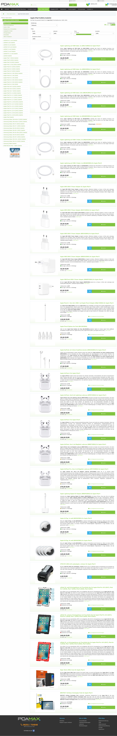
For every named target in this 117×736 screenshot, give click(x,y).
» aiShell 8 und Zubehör (9, 42)
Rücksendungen (83, 725)
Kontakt (101, 727)
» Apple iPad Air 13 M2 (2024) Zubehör (13, 80)
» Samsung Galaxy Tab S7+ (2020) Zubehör (14, 126)
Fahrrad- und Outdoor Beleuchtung (18, 9)
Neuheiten (7, 9)
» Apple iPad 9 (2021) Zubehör (11, 20)
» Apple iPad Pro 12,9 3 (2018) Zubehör (13, 104)
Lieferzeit (81, 724)
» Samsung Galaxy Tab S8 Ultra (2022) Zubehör (15, 132)
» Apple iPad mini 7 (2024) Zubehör (12, 91)
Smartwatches (63, 9)
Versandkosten (69, 59)
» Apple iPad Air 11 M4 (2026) (10, 77)
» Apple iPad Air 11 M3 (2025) (10, 75)
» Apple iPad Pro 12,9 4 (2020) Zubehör (13, 106)
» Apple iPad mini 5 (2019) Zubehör (12, 86)
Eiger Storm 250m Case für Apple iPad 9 (72, 670)
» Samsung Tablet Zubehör (9, 143)
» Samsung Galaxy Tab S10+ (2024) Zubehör (14, 139)
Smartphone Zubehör (32, 9)
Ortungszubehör (7, 32)
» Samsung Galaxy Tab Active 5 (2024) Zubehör (15, 121)
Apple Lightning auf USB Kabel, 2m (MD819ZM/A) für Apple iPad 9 (80, 69)
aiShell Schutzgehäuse (9, 25)
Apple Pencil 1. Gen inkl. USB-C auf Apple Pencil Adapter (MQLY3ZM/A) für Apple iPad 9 (86, 303)
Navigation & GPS (54, 9)
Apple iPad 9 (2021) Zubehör (23, 13)
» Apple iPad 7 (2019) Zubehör (10, 58)
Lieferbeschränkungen (84, 722)
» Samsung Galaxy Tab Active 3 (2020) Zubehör (15, 119)
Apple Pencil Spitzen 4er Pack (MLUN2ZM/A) (73, 326)
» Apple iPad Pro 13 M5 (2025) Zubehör (13, 115)
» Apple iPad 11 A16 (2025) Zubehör (12, 64)
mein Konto (72, 0)
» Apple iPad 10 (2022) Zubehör (11, 62)
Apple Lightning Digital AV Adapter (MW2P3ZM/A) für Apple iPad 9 (80, 493)
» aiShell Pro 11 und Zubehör (10, 53)
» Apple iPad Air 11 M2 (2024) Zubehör (13, 73)
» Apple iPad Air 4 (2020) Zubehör (11, 69)
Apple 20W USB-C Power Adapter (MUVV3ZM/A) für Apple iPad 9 (79, 210)
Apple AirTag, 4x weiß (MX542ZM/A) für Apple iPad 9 (76, 540)
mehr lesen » (91, 51)
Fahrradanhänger (81, 9)
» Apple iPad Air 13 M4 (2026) (10, 84)
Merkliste (62, 720)
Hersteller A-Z (90, 9)
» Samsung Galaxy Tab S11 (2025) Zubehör (14, 141)
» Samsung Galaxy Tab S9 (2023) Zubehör (13, 134)
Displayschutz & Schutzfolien (10, 29)
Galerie (107, 24)
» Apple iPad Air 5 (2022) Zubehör (11, 71)
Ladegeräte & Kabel (8, 31)
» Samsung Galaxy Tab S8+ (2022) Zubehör (14, 130)
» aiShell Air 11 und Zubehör (10, 40)
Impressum (101, 729)
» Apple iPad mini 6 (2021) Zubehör (12, 88)
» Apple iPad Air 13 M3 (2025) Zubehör (13, 82)
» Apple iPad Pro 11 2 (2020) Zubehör (12, 95)
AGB (100, 722)
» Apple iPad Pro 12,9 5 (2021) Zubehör (13, 108)
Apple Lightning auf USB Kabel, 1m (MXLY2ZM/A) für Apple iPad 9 (80, 46)
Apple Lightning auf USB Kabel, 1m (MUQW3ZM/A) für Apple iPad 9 (80, 116)
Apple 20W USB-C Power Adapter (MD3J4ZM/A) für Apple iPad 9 (79, 233)
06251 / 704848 (30, 725)
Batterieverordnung (103, 720)
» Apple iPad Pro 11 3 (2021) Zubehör (12, 97)
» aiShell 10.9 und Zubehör (9, 47)
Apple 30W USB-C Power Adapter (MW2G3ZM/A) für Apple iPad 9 (79, 256)
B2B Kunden (101, 0)
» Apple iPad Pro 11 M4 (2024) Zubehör (13, 101)
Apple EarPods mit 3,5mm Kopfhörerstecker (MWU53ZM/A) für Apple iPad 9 (83, 350)
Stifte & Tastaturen (8, 36)
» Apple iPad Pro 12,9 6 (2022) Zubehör (13, 110)
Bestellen (103, 82)
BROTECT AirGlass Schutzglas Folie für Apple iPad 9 (76, 693)
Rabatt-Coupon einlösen (66, 722)
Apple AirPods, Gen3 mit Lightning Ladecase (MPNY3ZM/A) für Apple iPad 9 (83, 395)
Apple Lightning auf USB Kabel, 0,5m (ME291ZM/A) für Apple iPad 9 (80, 92)
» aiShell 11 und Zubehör (9, 49)
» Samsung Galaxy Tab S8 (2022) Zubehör (13, 128)
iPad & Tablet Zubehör (43, 9)
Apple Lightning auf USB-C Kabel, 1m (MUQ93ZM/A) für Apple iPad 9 (81, 163)
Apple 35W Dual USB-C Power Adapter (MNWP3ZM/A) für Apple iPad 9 (81, 279)
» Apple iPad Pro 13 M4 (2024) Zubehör (13, 112)
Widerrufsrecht (102, 724)
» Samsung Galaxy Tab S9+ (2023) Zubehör (14, 136)
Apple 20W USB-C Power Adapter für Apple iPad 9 (75, 186)
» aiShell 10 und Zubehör (9, 44)
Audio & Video (7, 27)
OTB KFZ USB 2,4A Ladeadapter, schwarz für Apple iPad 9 (77, 564)
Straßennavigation (72, 9)
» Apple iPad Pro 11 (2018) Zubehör (12, 93)
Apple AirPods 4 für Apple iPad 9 (70, 373)
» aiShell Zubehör (7, 55)
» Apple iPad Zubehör (8, 117)
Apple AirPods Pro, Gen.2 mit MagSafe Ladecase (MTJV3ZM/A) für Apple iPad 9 (84, 469)
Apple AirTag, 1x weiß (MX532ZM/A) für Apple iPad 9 (76, 518)
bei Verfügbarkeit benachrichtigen (96, 316)
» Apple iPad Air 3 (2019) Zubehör (11, 66)
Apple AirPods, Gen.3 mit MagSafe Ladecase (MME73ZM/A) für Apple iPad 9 (83, 444)
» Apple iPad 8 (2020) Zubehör (10, 60)
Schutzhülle (6, 34)
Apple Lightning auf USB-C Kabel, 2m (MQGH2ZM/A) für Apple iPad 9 (81, 139)
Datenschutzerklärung (104, 725)
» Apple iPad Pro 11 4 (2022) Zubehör (12, 99)
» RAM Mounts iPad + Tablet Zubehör (12, 145)
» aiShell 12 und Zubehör (9, 51)
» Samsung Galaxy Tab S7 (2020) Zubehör (13, 123)
